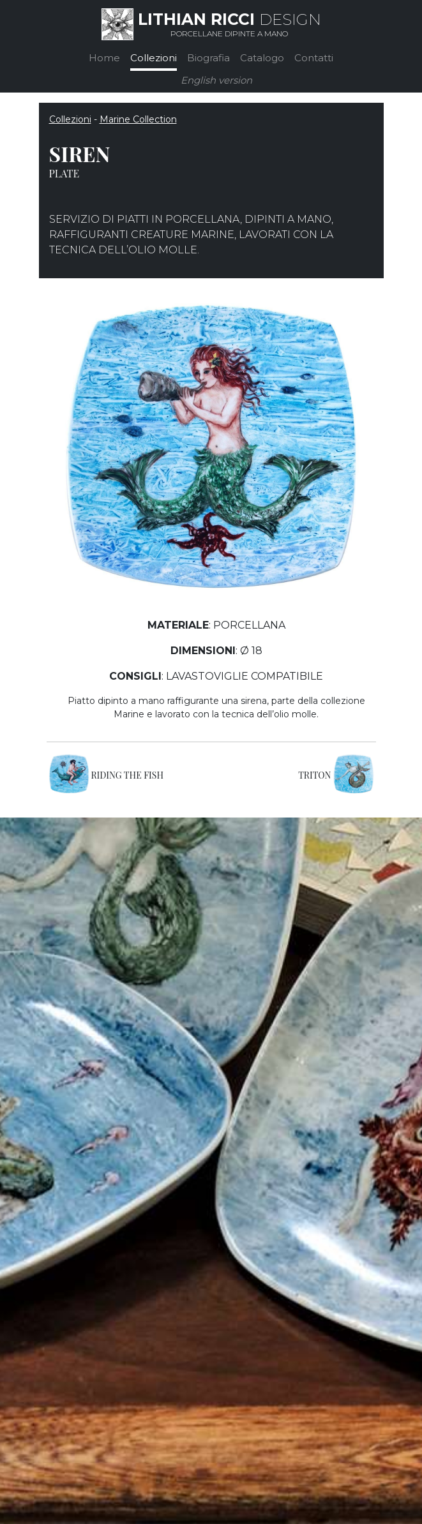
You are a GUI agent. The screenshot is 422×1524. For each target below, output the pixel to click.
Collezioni (153, 58)
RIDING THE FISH (127, 775)
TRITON (314, 775)
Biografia (208, 58)
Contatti (313, 58)
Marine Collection (138, 119)
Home (104, 58)
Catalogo (262, 58)
